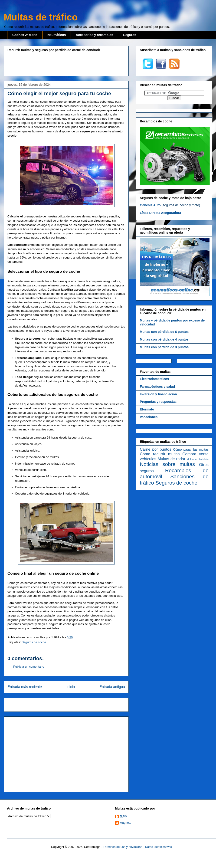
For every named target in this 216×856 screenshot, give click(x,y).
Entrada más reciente (24, 687)
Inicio (70, 687)
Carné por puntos (155, 449)
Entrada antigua (112, 687)
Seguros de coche (34, 642)
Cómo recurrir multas (160, 454)
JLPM (123, 816)
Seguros (129, 35)
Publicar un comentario (28, 666)
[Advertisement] (66, 64)
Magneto (125, 822)
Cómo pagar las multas (191, 449)
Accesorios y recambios (94, 35)
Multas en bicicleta (198, 459)
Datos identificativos (158, 847)
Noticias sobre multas (167, 464)
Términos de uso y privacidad (122, 847)
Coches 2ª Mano (24, 35)
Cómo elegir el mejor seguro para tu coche (59, 93)
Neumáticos (56, 35)
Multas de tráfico (41, 17)
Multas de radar (171, 459)
